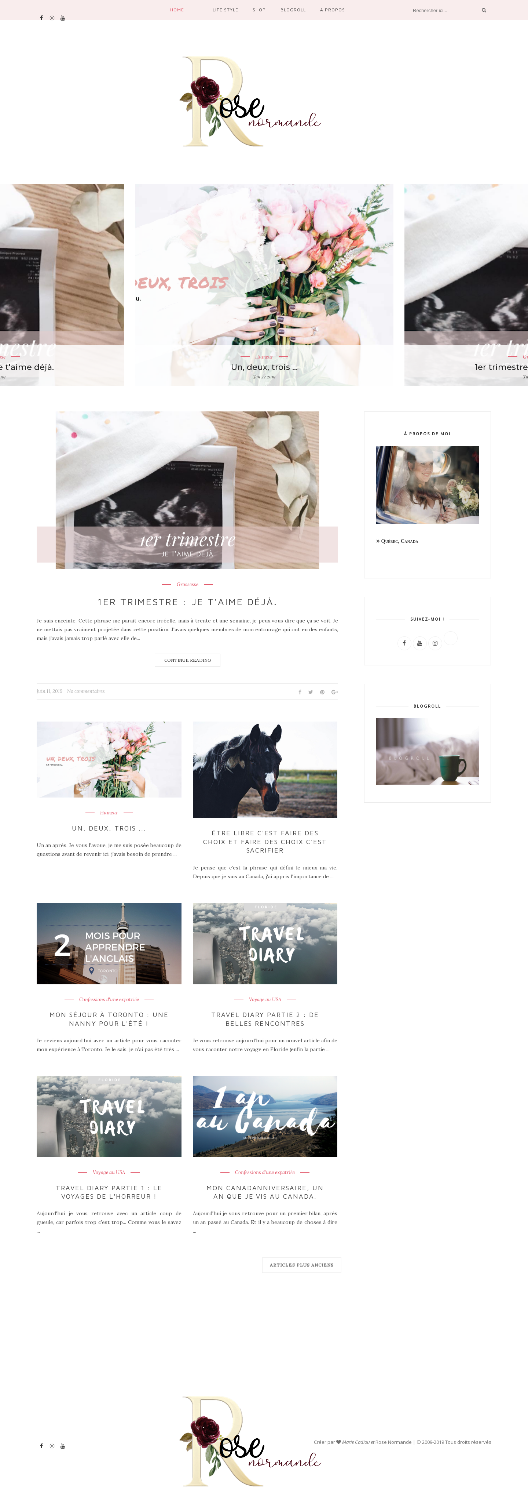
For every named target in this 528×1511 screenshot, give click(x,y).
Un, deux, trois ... (264, 367)
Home (177, 9)
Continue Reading (187, 660)
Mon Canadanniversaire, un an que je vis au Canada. (265, 1192)
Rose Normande (394, 1442)
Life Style (225, 9)
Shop (259, 9)
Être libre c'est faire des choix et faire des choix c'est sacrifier (265, 841)
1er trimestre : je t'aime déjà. (188, 601)
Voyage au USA (265, 1000)
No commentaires (86, 691)
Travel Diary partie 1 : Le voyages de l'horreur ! (109, 1192)
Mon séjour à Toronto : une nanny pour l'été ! (109, 1019)
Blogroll (293, 9)
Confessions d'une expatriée (109, 1000)
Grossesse (187, 585)
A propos (332, 9)
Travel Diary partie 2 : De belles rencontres (265, 1019)
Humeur (264, 357)
